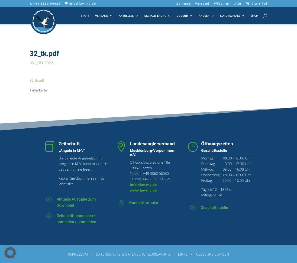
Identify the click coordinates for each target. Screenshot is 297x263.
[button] (10, 253)
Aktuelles (126, 16)
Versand (202, 4)
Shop (254, 16)
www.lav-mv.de (143, 190)
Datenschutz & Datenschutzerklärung (133, 254)
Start (85, 16)
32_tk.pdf (37, 80)
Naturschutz (230, 16)
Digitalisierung (155, 16)
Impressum (78, 254)
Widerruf (222, 4)
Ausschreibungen (212, 254)
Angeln (204, 16)
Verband (101, 16)
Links (183, 254)
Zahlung (183, 4)
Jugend (182, 16)
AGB (238, 4)
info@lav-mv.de (143, 184)
